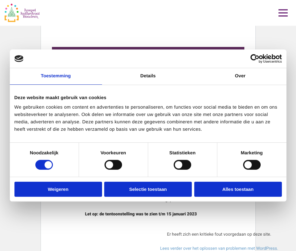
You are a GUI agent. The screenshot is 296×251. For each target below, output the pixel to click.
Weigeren (58, 189)
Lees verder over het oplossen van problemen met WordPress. (219, 248)
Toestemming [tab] (56, 76)
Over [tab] (240, 76)
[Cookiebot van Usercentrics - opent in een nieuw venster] (255, 58)
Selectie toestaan (148, 189)
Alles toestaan (238, 189)
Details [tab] (148, 76)
